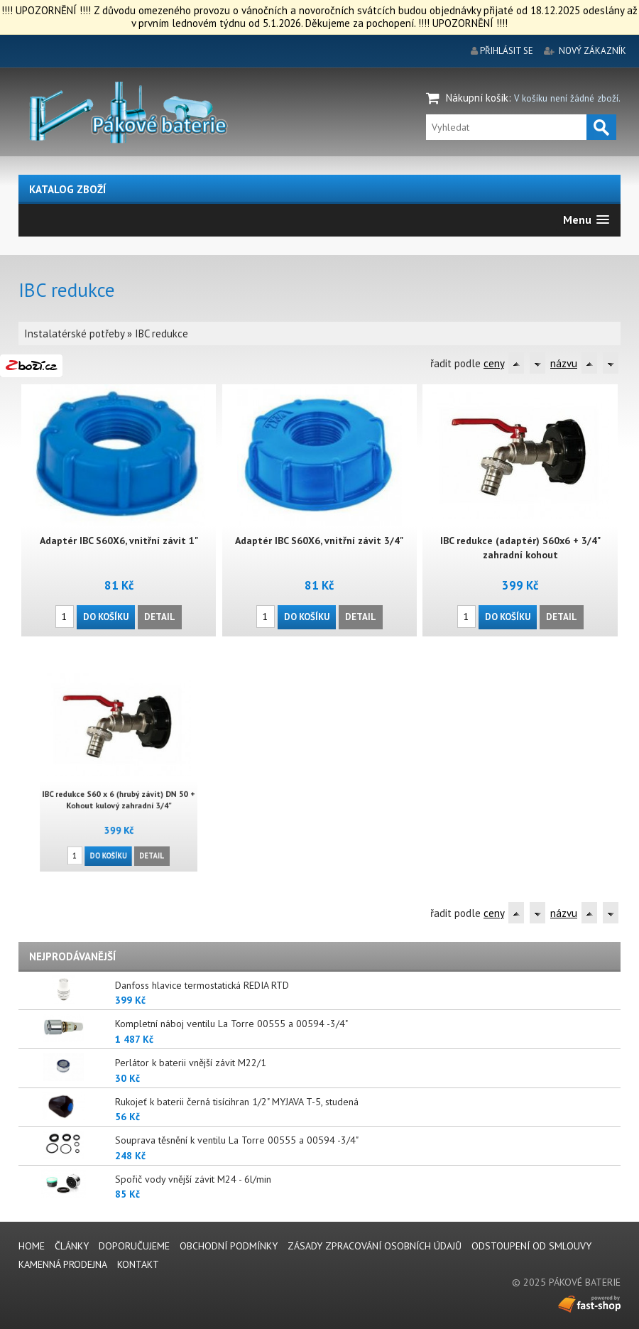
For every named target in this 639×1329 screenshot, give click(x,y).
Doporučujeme (134, 1246)
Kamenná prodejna (62, 1264)
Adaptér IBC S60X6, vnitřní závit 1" (118, 540)
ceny (494, 363)
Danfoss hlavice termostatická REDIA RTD (202, 985)
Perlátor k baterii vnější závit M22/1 (190, 1062)
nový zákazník (592, 51)
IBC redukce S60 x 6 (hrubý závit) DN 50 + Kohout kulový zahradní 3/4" (119, 793)
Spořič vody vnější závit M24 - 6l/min (193, 1179)
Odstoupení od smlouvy (531, 1246)
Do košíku (106, 616)
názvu (563, 363)
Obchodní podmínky (229, 1246)
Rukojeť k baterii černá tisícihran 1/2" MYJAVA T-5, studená (237, 1101)
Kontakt (138, 1264)
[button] (586, 220)
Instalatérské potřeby (74, 333)
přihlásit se (506, 51)
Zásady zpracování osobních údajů (375, 1246)
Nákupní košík (477, 97)
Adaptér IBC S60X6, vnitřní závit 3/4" (319, 540)
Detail (159, 616)
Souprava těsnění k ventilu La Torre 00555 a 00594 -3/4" (237, 1140)
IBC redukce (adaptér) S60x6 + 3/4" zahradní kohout (520, 547)
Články (72, 1246)
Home (31, 1246)
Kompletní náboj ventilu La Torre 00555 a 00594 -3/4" (231, 1023)
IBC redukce (161, 333)
